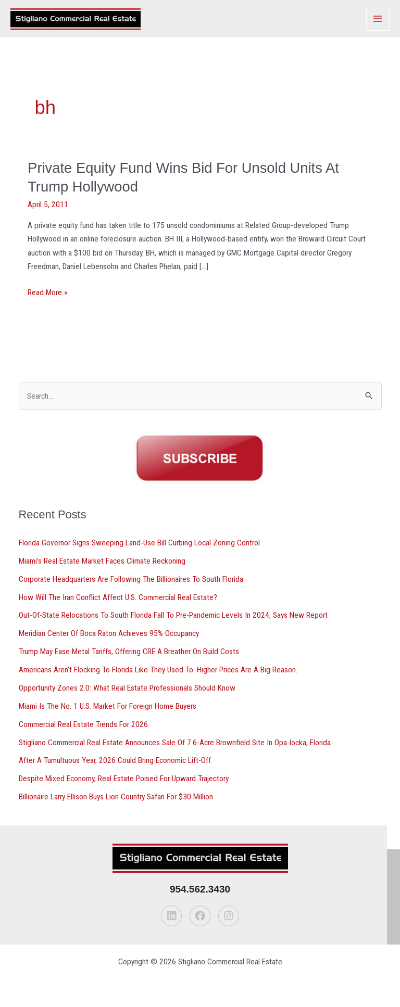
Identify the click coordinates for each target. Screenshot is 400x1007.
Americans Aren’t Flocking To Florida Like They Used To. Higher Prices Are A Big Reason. (158, 669)
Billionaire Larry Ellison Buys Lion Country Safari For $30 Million (116, 796)
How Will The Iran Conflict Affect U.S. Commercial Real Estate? (118, 597)
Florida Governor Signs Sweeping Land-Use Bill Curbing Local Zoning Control (139, 542)
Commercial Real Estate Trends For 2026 (83, 724)
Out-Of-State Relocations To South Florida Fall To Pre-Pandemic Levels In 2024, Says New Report (173, 615)
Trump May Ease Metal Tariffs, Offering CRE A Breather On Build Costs (129, 651)
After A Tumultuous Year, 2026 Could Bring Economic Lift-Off (115, 760)
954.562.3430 (200, 889)
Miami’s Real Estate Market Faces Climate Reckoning (102, 561)
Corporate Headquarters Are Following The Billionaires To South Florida (131, 579)
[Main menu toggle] (378, 18)
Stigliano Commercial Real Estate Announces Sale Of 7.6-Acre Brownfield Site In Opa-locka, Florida (175, 742)
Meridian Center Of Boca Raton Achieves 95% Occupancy (109, 633)
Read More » (47, 292)
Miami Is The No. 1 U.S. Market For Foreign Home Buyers (107, 706)
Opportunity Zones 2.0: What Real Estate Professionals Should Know (127, 688)
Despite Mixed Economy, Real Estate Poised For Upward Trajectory (124, 778)
